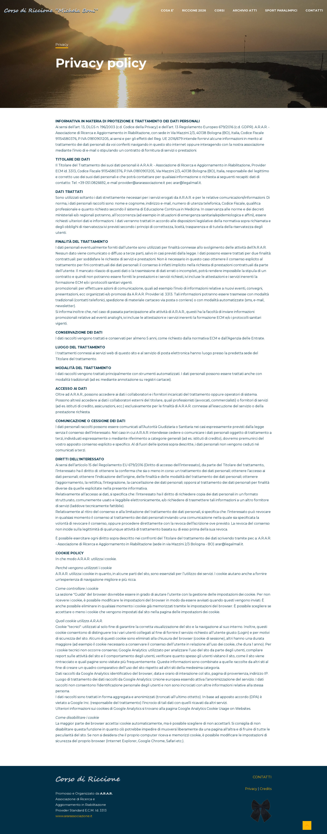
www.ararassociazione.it (73, 816)
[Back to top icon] (307, 825)
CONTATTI (262, 777)
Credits (266, 789)
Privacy (251, 789)
